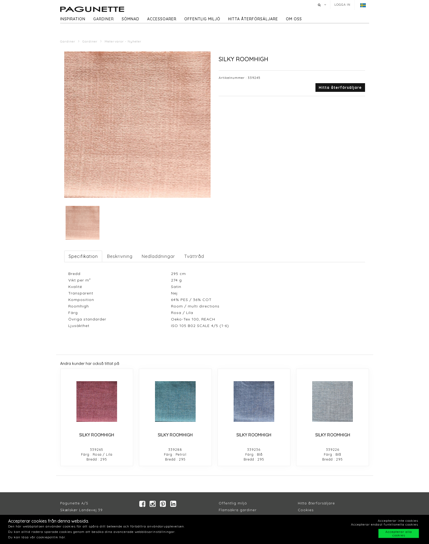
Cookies (306, 510)
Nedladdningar (158, 256)
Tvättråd (194, 256)
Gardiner (103, 19)
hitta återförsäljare (253, 19)
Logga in (342, 5)
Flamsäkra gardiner (238, 510)
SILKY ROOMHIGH (96, 435)
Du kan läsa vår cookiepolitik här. (37, 537)
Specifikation (83, 256)
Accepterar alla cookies (398, 533)
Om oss (294, 19)
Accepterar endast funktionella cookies (384, 524)
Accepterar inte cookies (398, 520)
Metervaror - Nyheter (123, 41)
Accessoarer (161, 19)
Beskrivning (120, 256)
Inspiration (72, 19)
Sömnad (130, 19)
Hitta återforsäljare (316, 503)
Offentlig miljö (202, 19)
